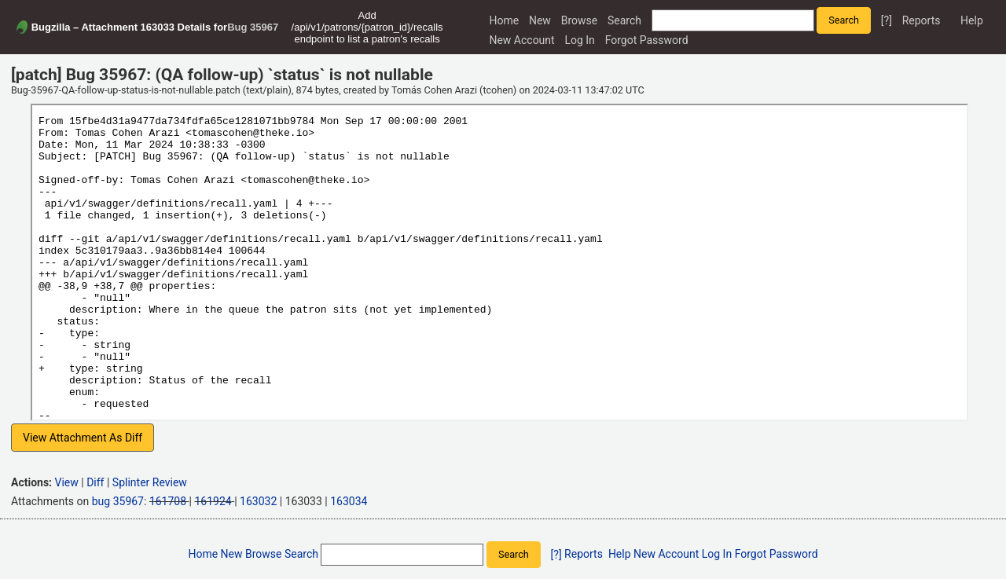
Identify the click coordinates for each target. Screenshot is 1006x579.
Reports (921, 20)
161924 (212, 501)
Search (624, 20)
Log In (579, 40)
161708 (167, 501)
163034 (348, 501)
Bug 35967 (252, 27)
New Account (521, 40)
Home (504, 20)
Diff (95, 482)
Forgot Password (646, 40)
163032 (258, 501)
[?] (886, 20)
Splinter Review (149, 482)
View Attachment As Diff (82, 437)
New (540, 20)
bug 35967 (118, 501)
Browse (579, 20)
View (67, 482)
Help (971, 20)
